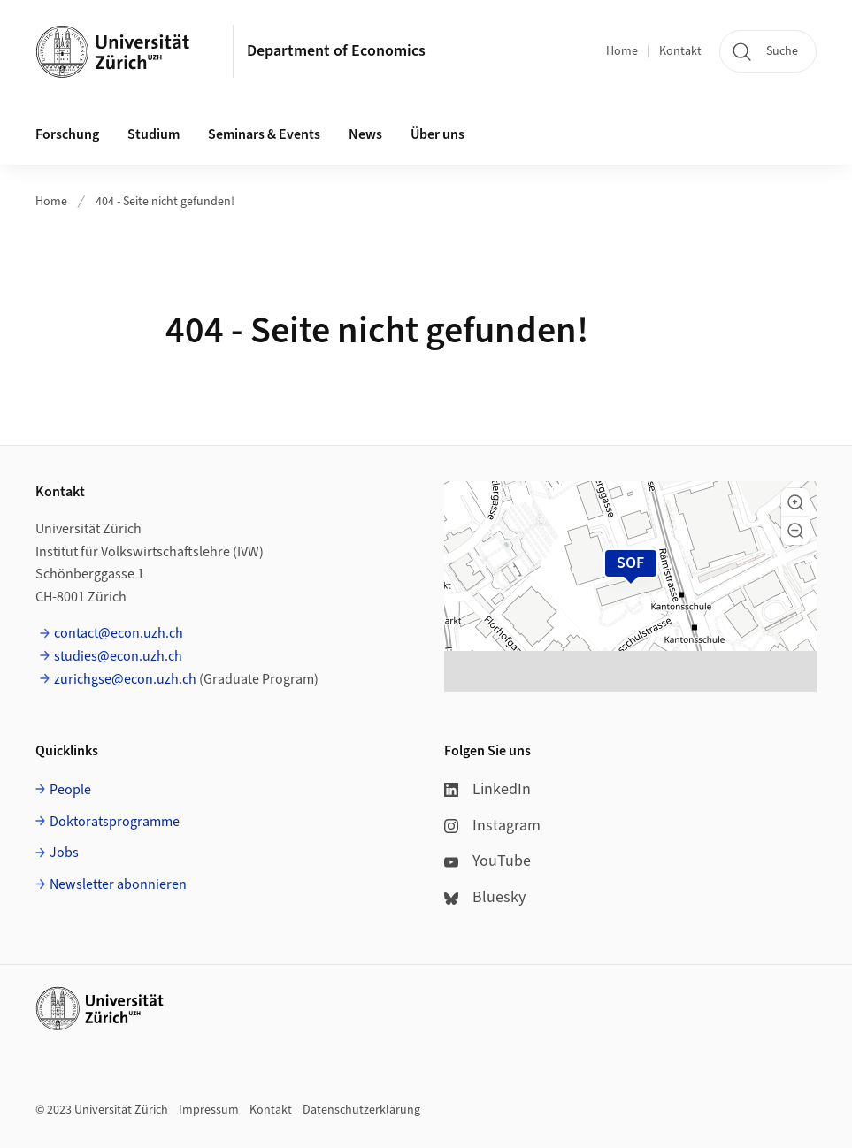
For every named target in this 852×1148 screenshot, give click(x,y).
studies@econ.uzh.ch (118, 656)
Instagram (492, 826)
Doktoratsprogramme (115, 821)
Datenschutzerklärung (361, 1110)
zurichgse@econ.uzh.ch (125, 679)
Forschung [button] (67, 134)
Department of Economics (336, 51)
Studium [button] (153, 134)
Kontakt (680, 51)
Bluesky (485, 897)
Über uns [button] (437, 134)
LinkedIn (487, 789)
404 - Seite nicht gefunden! (165, 201)
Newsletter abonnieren (118, 884)
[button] (795, 502)
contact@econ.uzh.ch (118, 633)
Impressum (209, 1110)
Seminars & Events (264, 134)
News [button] (365, 134)
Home (622, 51)
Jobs (64, 852)
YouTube (487, 861)
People (70, 790)
